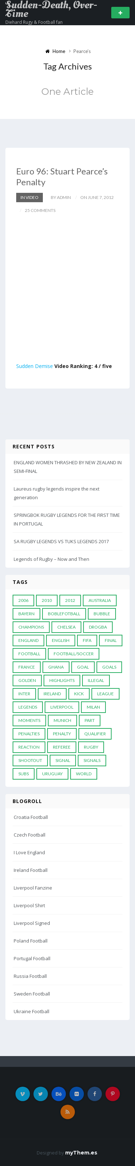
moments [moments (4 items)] (29, 720)
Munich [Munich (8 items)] (62, 720)
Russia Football (30, 976)
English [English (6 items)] (60, 640)
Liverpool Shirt (29, 905)
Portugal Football (32, 958)
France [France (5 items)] (26, 667)
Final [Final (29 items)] (111, 640)
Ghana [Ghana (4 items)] (56, 667)
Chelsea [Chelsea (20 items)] (66, 627)
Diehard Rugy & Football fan (34, 22)
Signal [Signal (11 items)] (62, 760)
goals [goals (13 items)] (109, 667)
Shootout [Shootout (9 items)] (30, 760)
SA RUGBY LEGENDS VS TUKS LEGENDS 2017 (61, 541)
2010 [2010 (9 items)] (47, 600)
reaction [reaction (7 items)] (29, 747)
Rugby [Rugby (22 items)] (91, 747)
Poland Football (31, 940)
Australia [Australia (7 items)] (100, 600)
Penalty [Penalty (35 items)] (62, 733)
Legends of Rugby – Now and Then (51, 559)
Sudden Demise (34, 366)
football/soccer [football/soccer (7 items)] (74, 653)
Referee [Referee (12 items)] (62, 747)
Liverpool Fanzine (33, 888)
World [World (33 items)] (83, 773)
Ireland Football (31, 870)
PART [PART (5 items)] (90, 720)
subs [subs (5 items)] (23, 773)
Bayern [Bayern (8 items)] (26, 613)
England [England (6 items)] (28, 640)
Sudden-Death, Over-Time (51, 9)
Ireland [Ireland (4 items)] (52, 693)
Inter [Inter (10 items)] (24, 693)
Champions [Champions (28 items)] (31, 627)
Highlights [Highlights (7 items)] (62, 680)
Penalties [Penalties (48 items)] (29, 733)
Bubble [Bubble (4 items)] (102, 613)
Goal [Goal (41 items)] (83, 667)
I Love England (29, 852)
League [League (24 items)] (105, 693)
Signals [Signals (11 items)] (92, 760)
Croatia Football (31, 817)
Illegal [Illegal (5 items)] (96, 680)
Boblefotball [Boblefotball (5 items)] (64, 613)
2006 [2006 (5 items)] (23, 600)
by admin (61, 197)
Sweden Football (32, 993)
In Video (30, 197)
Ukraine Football (31, 1011)
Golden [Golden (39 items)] (27, 680)
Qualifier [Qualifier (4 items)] (95, 733)
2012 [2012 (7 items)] (70, 600)
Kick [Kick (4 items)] (79, 693)
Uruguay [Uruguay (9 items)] (52, 773)
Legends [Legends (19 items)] (27, 707)
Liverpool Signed (32, 923)
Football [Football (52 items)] (29, 653)
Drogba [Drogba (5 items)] (98, 627)
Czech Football (29, 835)
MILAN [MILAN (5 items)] (93, 707)
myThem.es (81, 1152)
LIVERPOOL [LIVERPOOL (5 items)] (61, 707)
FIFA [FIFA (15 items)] (87, 640)
